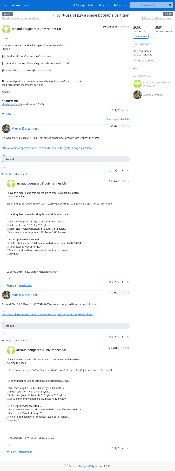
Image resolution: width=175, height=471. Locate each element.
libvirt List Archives (15, 5)
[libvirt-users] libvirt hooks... (157, 18)
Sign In (104, 5)
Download (142, 44)
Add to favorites (144, 60)
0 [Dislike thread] (117, 110)
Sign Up (120, 5)
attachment (20, 174)
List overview (140, 36)
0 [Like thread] (111, 110)
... (4, 144)
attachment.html (11, 104)
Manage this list (83, 5)
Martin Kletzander (24, 128)
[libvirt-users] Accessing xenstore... (21, 18)
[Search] (170, 5)
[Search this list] (148, 5)
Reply (6, 113)
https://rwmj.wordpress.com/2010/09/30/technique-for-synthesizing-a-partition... (47, 148)
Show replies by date (117, 119)
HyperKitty (88, 466)
